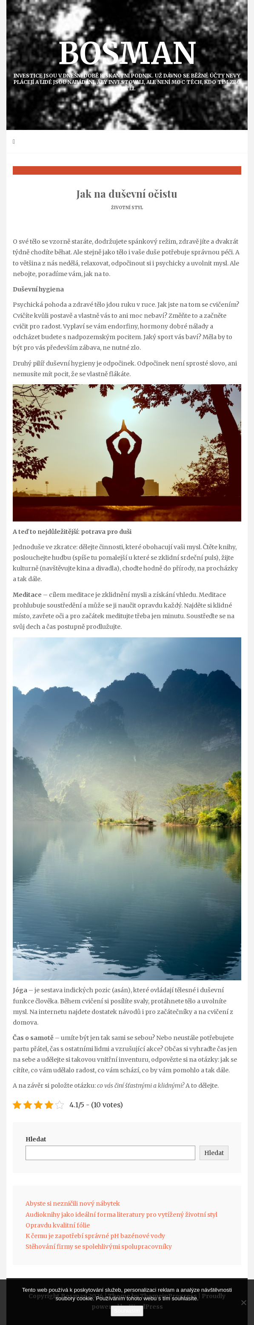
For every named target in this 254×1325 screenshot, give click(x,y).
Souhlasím (127, 1311)
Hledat (36, 1139)
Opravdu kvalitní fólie (58, 1225)
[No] (243, 1302)
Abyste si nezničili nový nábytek (73, 1203)
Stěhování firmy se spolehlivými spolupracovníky (99, 1246)
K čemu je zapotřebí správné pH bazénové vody (95, 1236)
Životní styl (127, 207)
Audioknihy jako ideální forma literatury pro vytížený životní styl (121, 1214)
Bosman (127, 63)
